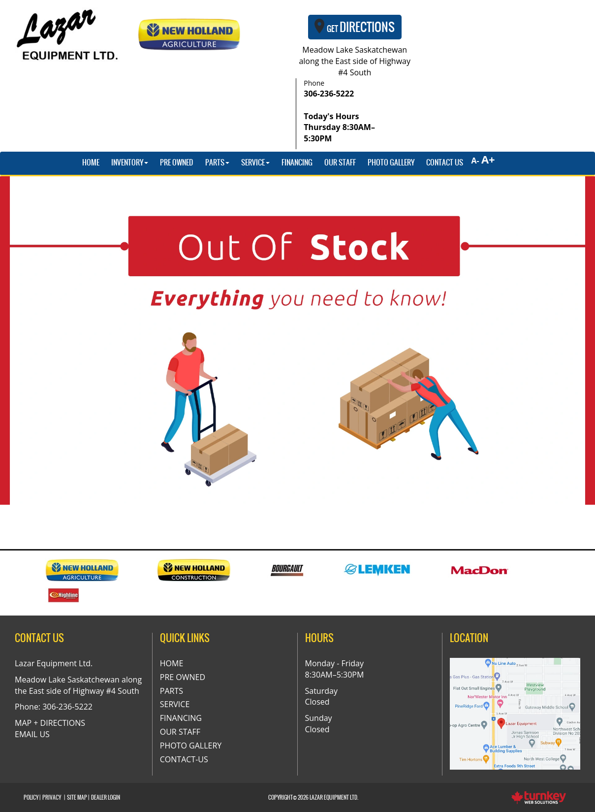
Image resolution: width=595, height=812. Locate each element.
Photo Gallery (391, 162)
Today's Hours (339, 127)
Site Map (77, 797)
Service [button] (255, 162)
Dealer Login (105, 797)
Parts (171, 690)
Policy (31, 797)
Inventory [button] (129, 162)
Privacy (51, 797)
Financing (297, 162)
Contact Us (444, 162)
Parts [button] (217, 162)
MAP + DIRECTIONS (50, 722)
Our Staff (340, 162)
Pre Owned (176, 162)
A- (474, 160)
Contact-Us (184, 759)
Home (90, 162)
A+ (488, 159)
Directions (354, 27)
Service (175, 704)
